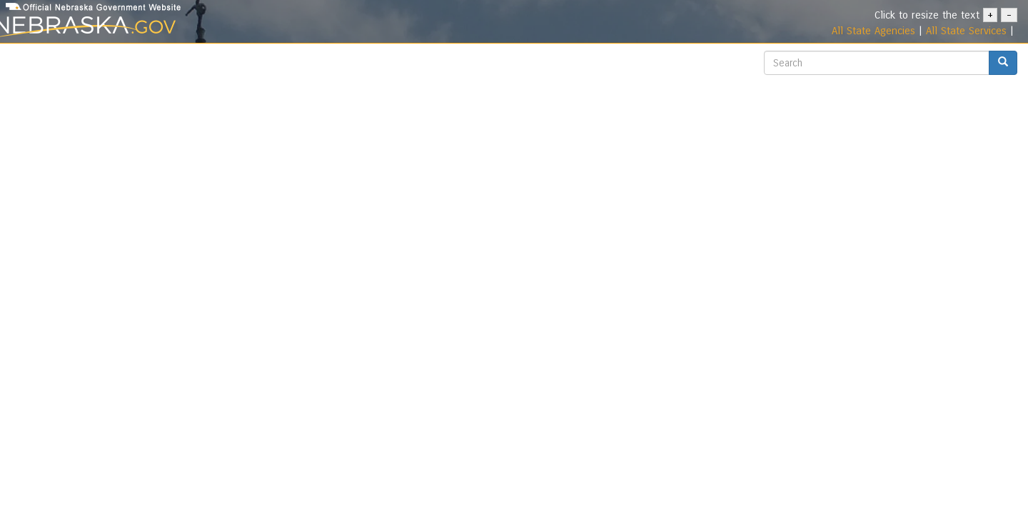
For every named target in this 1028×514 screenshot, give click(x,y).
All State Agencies (873, 30)
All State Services (966, 30)
